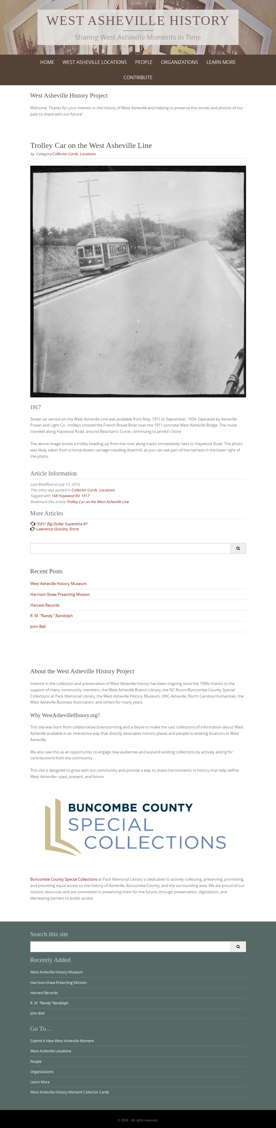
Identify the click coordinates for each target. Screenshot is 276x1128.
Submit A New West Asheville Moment (62, 1040)
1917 (85, 495)
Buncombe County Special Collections (63, 879)
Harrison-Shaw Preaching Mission (60, 594)
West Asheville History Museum (58, 583)
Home (47, 62)
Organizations (179, 62)
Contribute (138, 77)
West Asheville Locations (95, 62)
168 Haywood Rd (65, 495)
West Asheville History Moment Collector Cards (69, 1092)
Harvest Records (45, 605)
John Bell (38, 626)
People (144, 62)
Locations (88, 153)
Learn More (221, 62)
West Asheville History (138, 20)
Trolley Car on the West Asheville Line (98, 501)
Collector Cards (65, 153)
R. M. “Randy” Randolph (51, 615)
